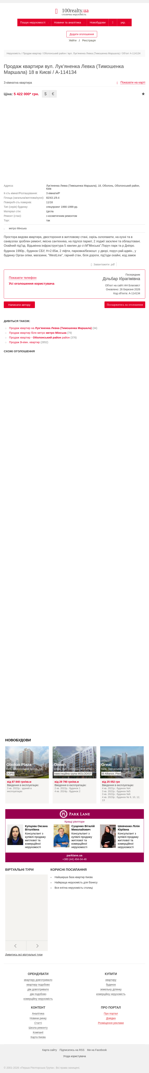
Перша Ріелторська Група (37, 1067)
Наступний (37, 946)
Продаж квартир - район (39, 337)
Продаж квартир (32, 53)
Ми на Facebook (97, 1049)
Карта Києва (38, 1037)
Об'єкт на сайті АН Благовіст (122, 285)
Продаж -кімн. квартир (24, 342)
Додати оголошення (82, 34)
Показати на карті (133, 82)
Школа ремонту (38, 1027)
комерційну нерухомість (38, 998)
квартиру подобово (38, 984)
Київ (48, 188)
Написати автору (19, 304)
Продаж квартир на (50, 328)
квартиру (110, 979)
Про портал (111, 1013)
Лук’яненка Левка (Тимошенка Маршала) (71, 185)
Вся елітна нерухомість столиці (74, 887)
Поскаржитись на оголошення (125, 304)
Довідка (111, 1018)
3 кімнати (52, 193)
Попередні (16, 946)
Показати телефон (22, 278)
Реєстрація (89, 40)
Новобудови (98, 22)
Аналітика (38, 1013)
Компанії (38, 1032)
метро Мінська (18, 228)
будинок (111, 984)
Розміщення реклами (111, 1022)
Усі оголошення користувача (31, 283)
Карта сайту (49, 1049)
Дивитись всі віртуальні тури (24, 954)
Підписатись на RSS (72, 1049)
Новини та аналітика (67, 22)
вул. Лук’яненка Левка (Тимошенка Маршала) (94, 53)
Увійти (73, 40)
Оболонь (107, 185)
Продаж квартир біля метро (37, 332)
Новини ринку (38, 1018)
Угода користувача (74, 1056)
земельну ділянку (110, 989)
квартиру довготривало (38, 979)
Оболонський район (54, 53)
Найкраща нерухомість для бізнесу (76, 882)
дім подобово (38, 994)
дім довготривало (38, 989)
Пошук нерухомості (32, 22)
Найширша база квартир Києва (74, 877)
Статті (38, 1022)
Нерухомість (14, 53)
